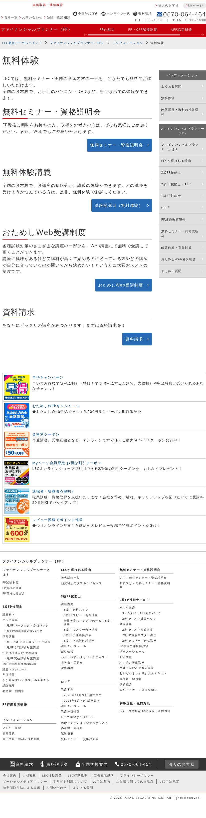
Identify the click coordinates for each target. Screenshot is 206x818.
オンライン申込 (118, 13)
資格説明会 (57, 764)
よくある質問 (171, 86)
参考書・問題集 (72, 662)
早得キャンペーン (48, 377)
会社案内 (10, 775)
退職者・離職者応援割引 (53, 491)
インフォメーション (127, 43)
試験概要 (67, 668)
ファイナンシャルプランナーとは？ (180, 146)
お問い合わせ (32, 17)
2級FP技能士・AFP (176, 184)
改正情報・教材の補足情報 (180, 111)
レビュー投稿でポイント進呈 (57, 519)
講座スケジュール (73, 646)
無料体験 (168, 98)
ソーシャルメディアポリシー (25, 781)
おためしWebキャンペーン (56, 405)
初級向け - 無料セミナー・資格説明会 (145, 584)
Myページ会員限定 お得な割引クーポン (67, 462)
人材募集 (29, 775)
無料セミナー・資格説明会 (116, 145)
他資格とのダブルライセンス (81, 583)
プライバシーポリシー (137, 775)
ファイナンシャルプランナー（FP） (36, 29)
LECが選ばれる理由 (176, 161)
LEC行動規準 (78, 775)
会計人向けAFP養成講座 (137, 668)
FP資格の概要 (12, 588)
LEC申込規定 (169, 781)
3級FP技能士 (171, 172)
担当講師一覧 (70, 577)
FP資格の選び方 (14, 593)
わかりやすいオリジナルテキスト (84, 657)
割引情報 (67, 651)
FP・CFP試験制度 (143, 29)
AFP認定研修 (181, 29)
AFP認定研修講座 (132, 662)
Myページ (195, 5)
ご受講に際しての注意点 (135, 781)
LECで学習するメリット (78, 717)
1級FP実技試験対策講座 (22, 658)
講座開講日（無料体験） (119, 205)
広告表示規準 (104, 775)
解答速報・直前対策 (176, 248)
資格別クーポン (46, 434)
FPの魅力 (107, 29)
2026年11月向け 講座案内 (83, 695)
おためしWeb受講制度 (120, 285)
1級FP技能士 (171, 196)
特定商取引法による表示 (22, 788)
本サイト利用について (70, 781)
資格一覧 (11, 17)
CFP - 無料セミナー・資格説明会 (143, 577)
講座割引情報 (70, 711)
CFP (165, 207)
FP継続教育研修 (173, 219)
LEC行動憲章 (52, 775)
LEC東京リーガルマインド (22, 43)
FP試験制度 (11, 582)
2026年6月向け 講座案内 (82, 700)
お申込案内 (101, 781)
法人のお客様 (168, 5)
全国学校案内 (88, 13)
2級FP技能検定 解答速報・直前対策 (145, 711)
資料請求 (145, 13)
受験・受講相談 (59, 17)
